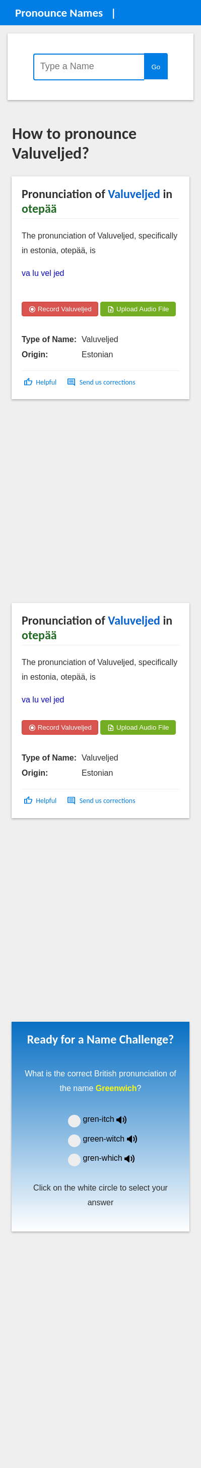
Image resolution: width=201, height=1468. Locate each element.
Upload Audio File (138, 309)
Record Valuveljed (60, 309)
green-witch (116, 1138)
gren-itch (112, 1119)
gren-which (115, 1158)
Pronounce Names (59, 13)
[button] (41, 382)
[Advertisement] (94, 504)
